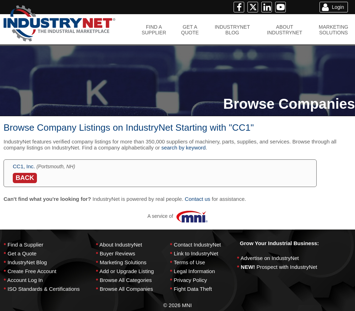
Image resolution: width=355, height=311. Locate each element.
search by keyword (183, 148)
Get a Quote (22, 253)
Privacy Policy (190, 280)
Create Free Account (31, 271)
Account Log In (25, 280)
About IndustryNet (120, 245)
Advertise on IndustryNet (270, 258)
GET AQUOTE (190, 29)
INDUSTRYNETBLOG (232, 29)
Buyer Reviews (117, 253)
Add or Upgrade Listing (126, 271)
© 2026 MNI (177, 305)
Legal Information (194, 271)
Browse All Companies (126, 289)
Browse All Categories (126, 280)
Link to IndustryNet (196, 253)
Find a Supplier (25, 245)
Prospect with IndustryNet (287, 267)
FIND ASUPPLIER (154, 29)
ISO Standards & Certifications (43, 289)
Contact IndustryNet (197, 245)
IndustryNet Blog (27, 262)
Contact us (198, 199)
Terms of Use (189, 262)
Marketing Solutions (123, 262)
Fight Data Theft (193, 289)
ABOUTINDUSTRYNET (284, 29)
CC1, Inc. (24, 166)
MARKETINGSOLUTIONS (333, 29)
